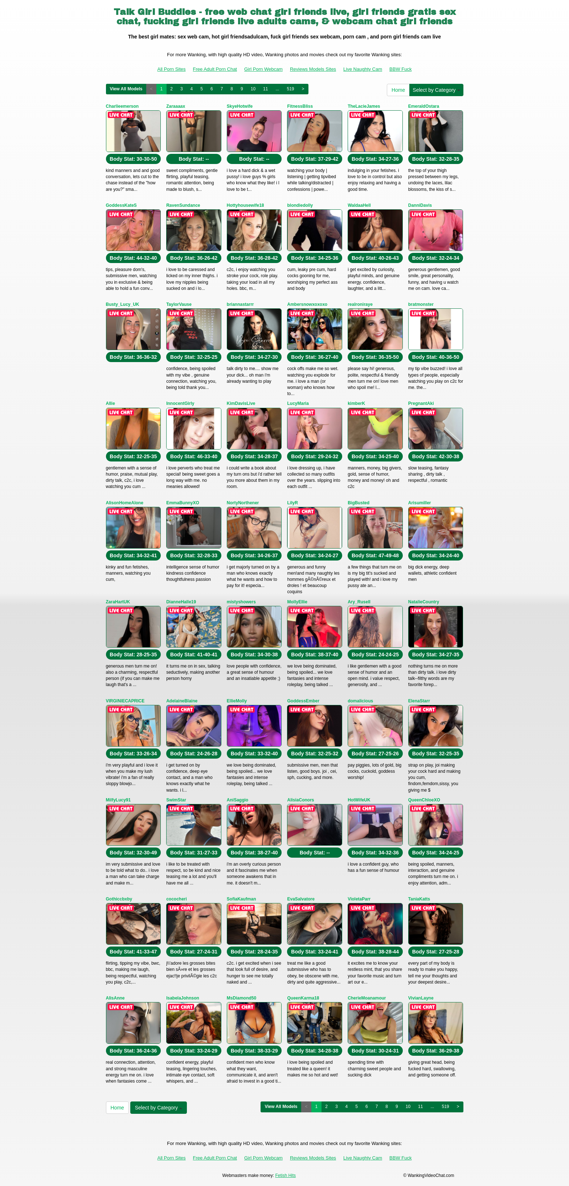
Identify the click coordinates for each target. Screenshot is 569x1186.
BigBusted (358, 502)
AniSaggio (237, 800)
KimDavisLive (241, 403)
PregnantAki (421, 403)
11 (265, 88)
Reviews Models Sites (313, 69)
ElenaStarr (419, 700)
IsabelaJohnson (182, 998)
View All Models (126, 88)
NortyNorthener (243, 502)
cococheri (176, 899)
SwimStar (176, 800)
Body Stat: (133, 159)
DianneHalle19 (181, 601)
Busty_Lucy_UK (122, 304)
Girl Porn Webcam (263, 69)
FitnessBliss (300, 106)
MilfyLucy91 (118, 800)
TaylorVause (179, 304)
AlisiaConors (300, 800)
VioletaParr (359, 899)
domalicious (360, 700)
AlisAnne (115, 998)
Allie (110, 403)
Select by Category (436, 90)
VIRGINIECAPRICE (125, 700)
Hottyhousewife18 (245, 205)
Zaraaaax (175, 106)
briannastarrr (240, 304)
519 (290, 88)
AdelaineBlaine (181, 700)
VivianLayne (421, 998)
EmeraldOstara (423, 106)
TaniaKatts (419, 899)
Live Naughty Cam (362, 69)
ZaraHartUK (118, 601)
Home (398, 90)
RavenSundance (183, 205)
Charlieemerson (122, 106)
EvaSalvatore (300, 899)
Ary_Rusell (359, 601)
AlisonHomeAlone (124, 502)
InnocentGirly (180, 403)
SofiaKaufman (241, 899)
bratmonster (421, 304)
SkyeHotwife (240, 106)
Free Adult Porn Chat (215, 69)
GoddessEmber (303, 700)
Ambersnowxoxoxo (307, 304)
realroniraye (360, 304)
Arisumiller (419, 502)
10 (253, 88)
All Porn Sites (171, 69)
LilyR (292, 502)
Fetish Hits (285, 1175)
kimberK (356, 403)
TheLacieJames (364, 106)
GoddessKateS (121, 205)
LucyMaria (297, 403)
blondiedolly (300, 205)
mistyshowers (241, 601)
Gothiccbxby (119, 899)
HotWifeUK (359, 800)
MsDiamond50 (241, 998)
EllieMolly (237, 700)
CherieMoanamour (367, 998)
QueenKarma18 (303, 998)
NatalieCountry (423, 601)
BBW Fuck (400, 69)
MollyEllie (297, 601)
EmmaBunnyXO (182, 502)
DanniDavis (420, 205)
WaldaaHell (359, 205)
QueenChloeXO (424, 800)
